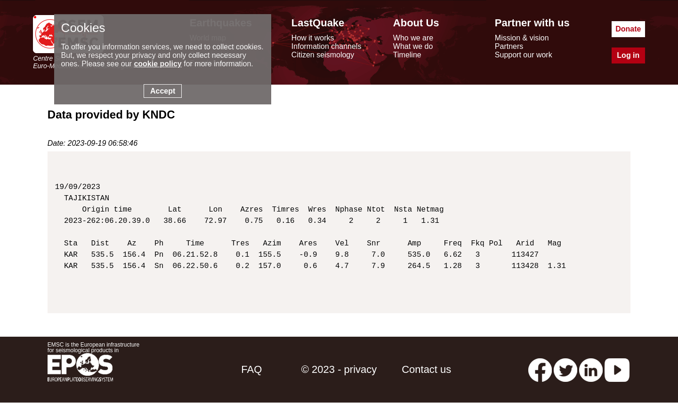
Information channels (326, 46)
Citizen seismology (322, 55)
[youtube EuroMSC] (617, 369)
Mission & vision (522, 38)
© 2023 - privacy (339, 369)
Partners (509, 46)
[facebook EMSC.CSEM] (540, 369)
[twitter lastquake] (565, 369)
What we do (413, 46)
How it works (312, 38)
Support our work (523, 55)
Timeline (407, 55)
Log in (628, 55)
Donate (628, 29)
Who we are (413, 38)
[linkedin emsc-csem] (591, 369)
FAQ (251, 369)
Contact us (426, 369)
